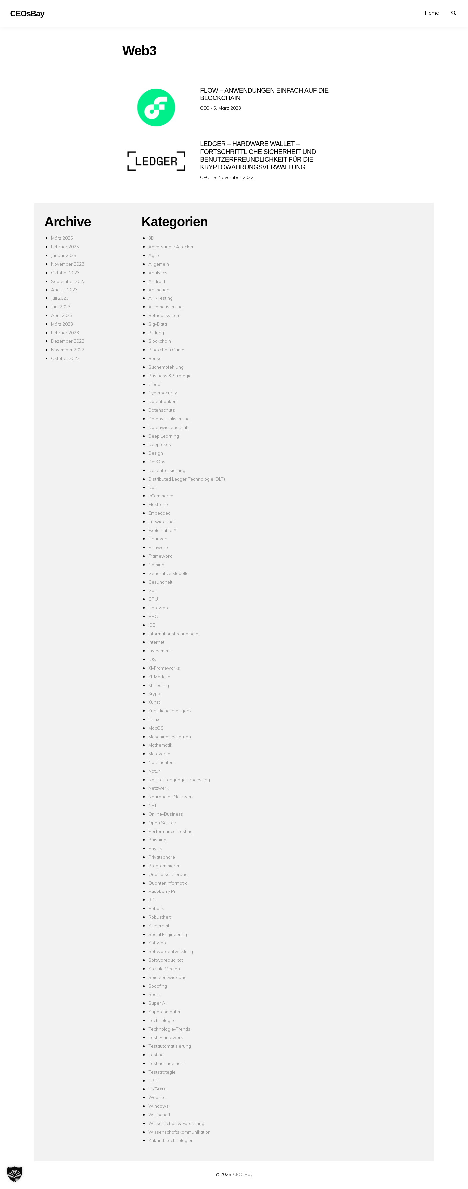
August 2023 (64, 289)
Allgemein (158, 264)
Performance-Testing (170, 831)
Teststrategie (162, 1072)
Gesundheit (160, 582)
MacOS (156, 728)
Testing (156, 1054)
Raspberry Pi (161, 891)
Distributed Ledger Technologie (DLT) (186, 479)
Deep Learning (163, 436)
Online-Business (165, 814)
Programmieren (164, 865)
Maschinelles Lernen (169, 736)
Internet (156, 642)
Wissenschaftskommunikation (179, 1132)
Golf (152, 590)
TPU (153, 1080)
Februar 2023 (65, 332)
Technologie (161, 1020)
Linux (153, 719)
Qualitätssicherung (168, 874)
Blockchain (159, 341)
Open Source (162, 822)
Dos (152, 487)
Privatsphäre (161, 857)
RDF (152, 899)
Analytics (157, 272)
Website (157, 1097)
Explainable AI (163, 530)
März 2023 (62, 324)
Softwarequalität (165, 960)
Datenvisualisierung (169, 418)
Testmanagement (166, 1063)
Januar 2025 (63, 255)
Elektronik (158, 504)
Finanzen (157, 538)
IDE (151, 625)
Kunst (154, 702)
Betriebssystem (164, 315)
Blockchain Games (167, 349)
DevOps (156, 461)
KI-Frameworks (164, 668)
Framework (160, 556)
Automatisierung (165, 306)
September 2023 (68, 281)
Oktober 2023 (65, 272)
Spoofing (157, 986)
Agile (153, 255)
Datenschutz (161, 410)
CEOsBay (243, 1174)
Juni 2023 (60, 306)
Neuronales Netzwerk (171, 796)
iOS (152, 659)
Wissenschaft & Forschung (176, 1123)
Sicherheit (158, 925)
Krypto (155, 693)
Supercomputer (164, 1011)
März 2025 (62, 238)
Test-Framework (165, 1037)
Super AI (157, 1003)
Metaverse (159, 753)
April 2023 (61, 315)
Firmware (158, 547)
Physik (155, 848)
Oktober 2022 (65, 358)
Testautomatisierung (169, 1046)
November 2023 (67, 264)
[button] (14, 1174)
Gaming (156, 564)
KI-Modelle (159, 676)
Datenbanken (162, 401)
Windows (158, 1106)
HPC (153, 616)
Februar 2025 (65, 246)
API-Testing (160, 298)
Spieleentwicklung (167, 977)
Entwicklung (161, 521)
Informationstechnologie (173, 633)
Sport (154, 994)
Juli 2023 (60, 298)
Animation (158, 289)
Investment (159, 650)
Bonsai (155, 358)
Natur (154, 771)
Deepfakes (159, 444)
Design (155, 453)
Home (432, 12)
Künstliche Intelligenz (170, 710)
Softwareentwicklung (170, 951)
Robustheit (159, 917)
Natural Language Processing (179, 779)
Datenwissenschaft (168, 427)
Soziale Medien (164, 968)
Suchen (456, 12)
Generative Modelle (168, 573)
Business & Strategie (170, 375)
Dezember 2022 (67, 341)
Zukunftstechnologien (171, 1140)
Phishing (157, 839)
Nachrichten (161, 762)
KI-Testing (158, 685)
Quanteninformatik (167, 883)
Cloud (154, 384)
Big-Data (157, 324)
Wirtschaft (159, 1114)
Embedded (159, 513)
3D (151, 238)
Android (156, 281)
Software (158, 942)
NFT (152, 805)
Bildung (156, 332)
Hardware (159, 607)
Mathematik (160, 745)
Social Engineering (167, 934)
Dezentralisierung (166, 470)
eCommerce (160, 495)
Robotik (156, 908)
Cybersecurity (162, 392)
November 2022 (67, 349)
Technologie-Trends (169, 1029)
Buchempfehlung (166, 367)
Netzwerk (158, 788)
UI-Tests (157, 1088)
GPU (153, 599)
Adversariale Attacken (171, 246)
